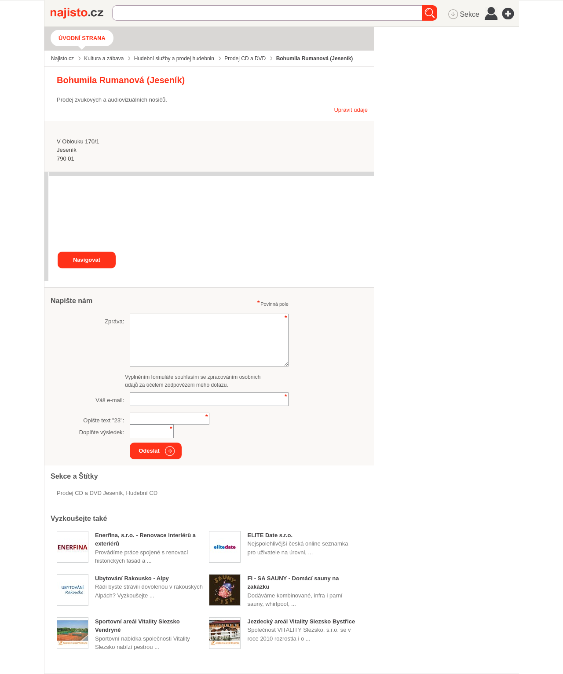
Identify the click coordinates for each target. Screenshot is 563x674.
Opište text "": (103, 420)
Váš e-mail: (109, 400)
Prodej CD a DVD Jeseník (90, 493)
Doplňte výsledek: (101, 432)
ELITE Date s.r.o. (269, 535)
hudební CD (142, 493)
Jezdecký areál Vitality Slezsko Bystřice (301, 621)
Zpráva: (114, 321)
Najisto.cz (81, 13)
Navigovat (86, 259)
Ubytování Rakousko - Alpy (132, 578)
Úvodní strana (82, 38)
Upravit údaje (351, 109)
